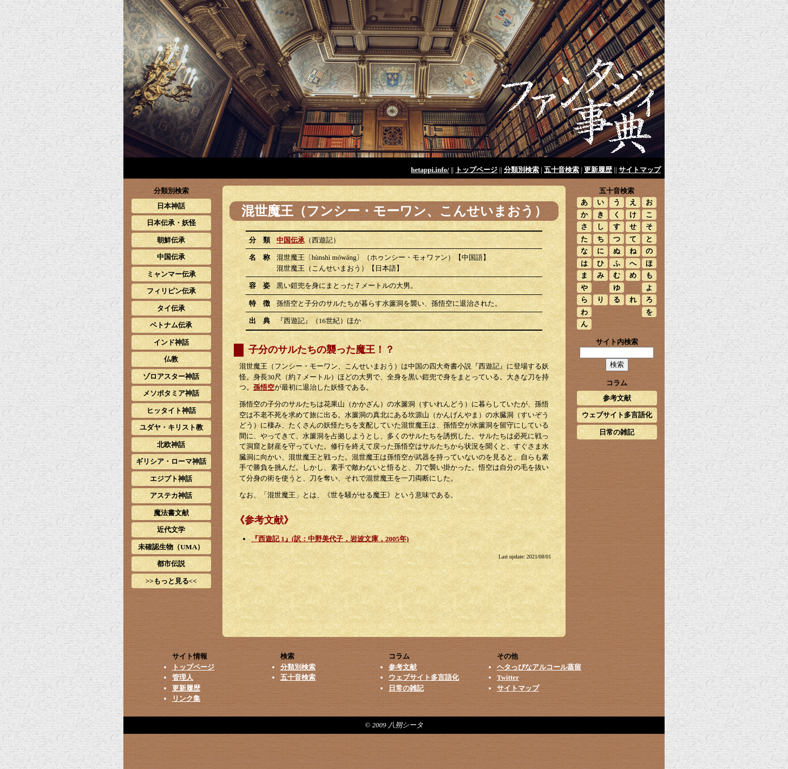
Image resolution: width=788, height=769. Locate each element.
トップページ (476, 170)
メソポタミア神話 (171, 393)
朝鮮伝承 (171, 240)
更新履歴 (598, 170)
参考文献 (617, 398)
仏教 (171, 359)
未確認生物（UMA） (171, 547)
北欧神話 (171, 445)
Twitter (508, 677)
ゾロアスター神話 (171, 376)
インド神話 (171, 342)
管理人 (182, 677)
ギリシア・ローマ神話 (171, 461)
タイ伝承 (171, 308)
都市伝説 (171, 564)
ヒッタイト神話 (171, 410)
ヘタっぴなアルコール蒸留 (539, 667)
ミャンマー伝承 (171, 274)
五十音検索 (561, 170)
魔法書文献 (171, 513)
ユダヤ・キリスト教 (171, 427)
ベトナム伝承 (171, 325)
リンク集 (186, 698)
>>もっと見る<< (171, 581)
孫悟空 (263, 387)
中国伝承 (291, 240)
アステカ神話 (171, 495)
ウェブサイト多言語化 (617, 415)
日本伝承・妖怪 (171, 223)
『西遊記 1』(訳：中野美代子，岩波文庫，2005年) (330, 539)
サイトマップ (640, 170)
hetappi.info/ (430, 170)
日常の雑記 (616, 432)
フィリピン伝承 (171, 291)
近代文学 (171, 529)
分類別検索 (521, 170)
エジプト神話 (171, 479)
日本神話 (171, 206)
